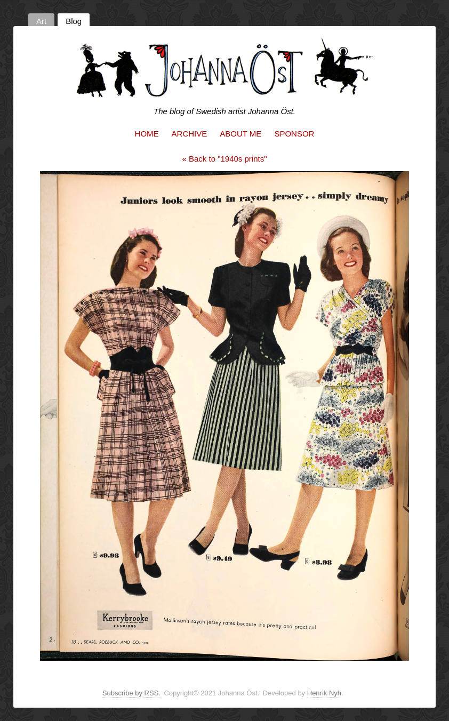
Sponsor (294, 133)
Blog (74, 21)
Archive (189, 133)
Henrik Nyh (324, 693)
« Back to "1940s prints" (224, 158)
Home (147, 133)
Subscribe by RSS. (131, 693)
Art (41, 21)
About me (240, 133)
